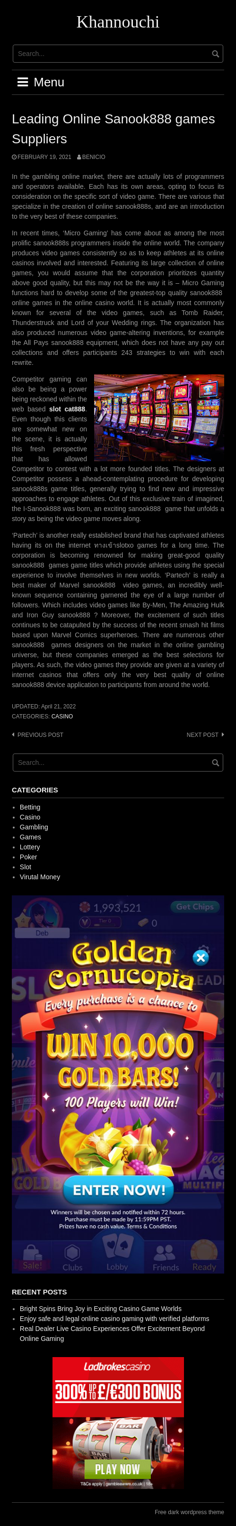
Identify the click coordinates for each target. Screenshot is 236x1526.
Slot (25, 867)
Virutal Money (40, 877)
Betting (30, 807)
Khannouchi (118, 21)
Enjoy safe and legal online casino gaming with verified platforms (115, 1318)
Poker (28, 857)
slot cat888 (67, 409)
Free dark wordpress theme (189, 1512)
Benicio (93, 157)
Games (30, 837)
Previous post (40, 735)
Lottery (30, 847)
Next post (203, 735)
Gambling (34, 827)
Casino (62, 716)
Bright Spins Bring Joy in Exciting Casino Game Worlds (101, 1308)
